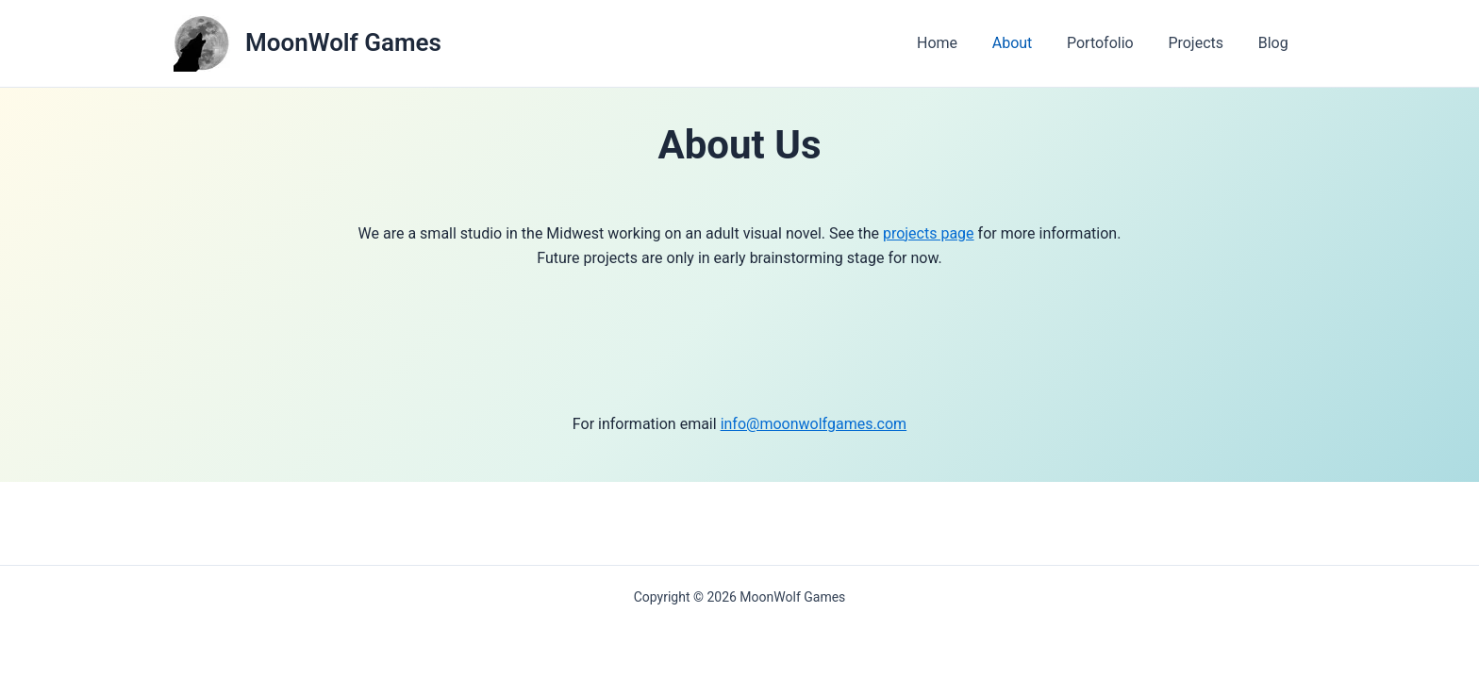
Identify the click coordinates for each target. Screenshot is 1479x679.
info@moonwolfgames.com (814, 424)
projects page (928, 233)
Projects (1202, 43)
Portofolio (1111, 43)
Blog (1275, 43)
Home (957, 43)
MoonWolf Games (343, 42)
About (1027, 43)
